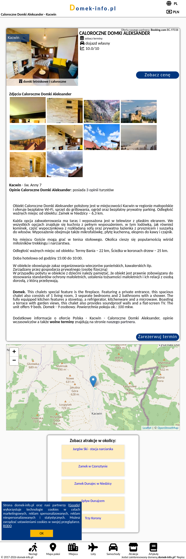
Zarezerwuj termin (157, 336)
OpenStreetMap (168, 428)
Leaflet (147, 428)
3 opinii (92, 189)
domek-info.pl (92, 8)
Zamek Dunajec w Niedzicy (92, 484)
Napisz (181, 557)
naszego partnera (121, 321)
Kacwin (13, 37)
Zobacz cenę (158, 74)
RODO (7, 526)
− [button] (14, 361)
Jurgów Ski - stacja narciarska (93, 449)
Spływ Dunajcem (93, 501)
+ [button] (14, 352)
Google (74, 505)
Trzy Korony (93, 518)
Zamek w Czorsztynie (92, 466)
